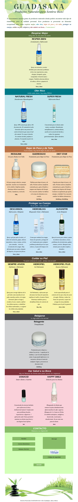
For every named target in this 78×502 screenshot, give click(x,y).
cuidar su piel (17, 27)
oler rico (39, 24)
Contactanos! (50, 27)
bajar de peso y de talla (53, 24)
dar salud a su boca (37, 27)
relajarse (26, 27)
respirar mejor (30, 24)
